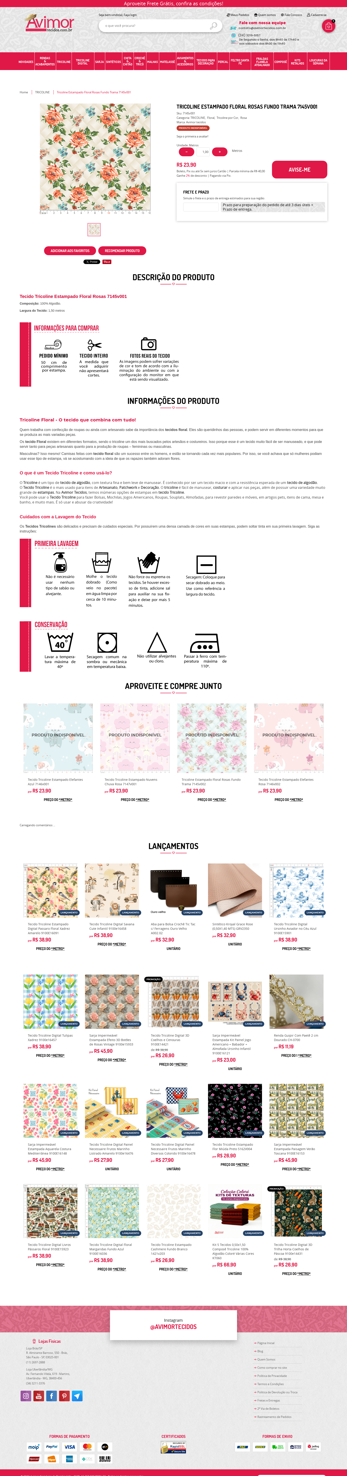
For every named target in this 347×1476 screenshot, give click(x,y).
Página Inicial (265, 1343)
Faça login (130, 15)
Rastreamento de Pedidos (274, 1417)
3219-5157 (249, 35)
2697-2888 (35, 1362)
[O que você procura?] (213, 26)
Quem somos (267, 15)
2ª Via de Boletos (268, 1409)
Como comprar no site (272, 1368)
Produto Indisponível (58, 738)
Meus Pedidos (240, 15)
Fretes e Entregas (268, 1400)
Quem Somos (266, 1359)
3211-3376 (35, 1383)
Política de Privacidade (272, 1376)
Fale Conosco (293, 15)
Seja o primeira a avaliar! (192, 136)
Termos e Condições (270, 1384)
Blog (260, 1351)
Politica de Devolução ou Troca (277, 1392)
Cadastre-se (318, 15)
